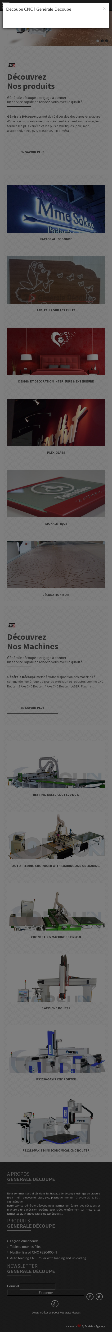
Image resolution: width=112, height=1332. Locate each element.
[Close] (104, 8)
